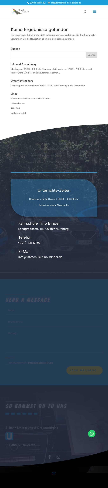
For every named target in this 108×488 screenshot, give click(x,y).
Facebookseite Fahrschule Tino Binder (30, 98)
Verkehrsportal (18, 113)
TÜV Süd (15, 108)
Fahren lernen (18, 103)
